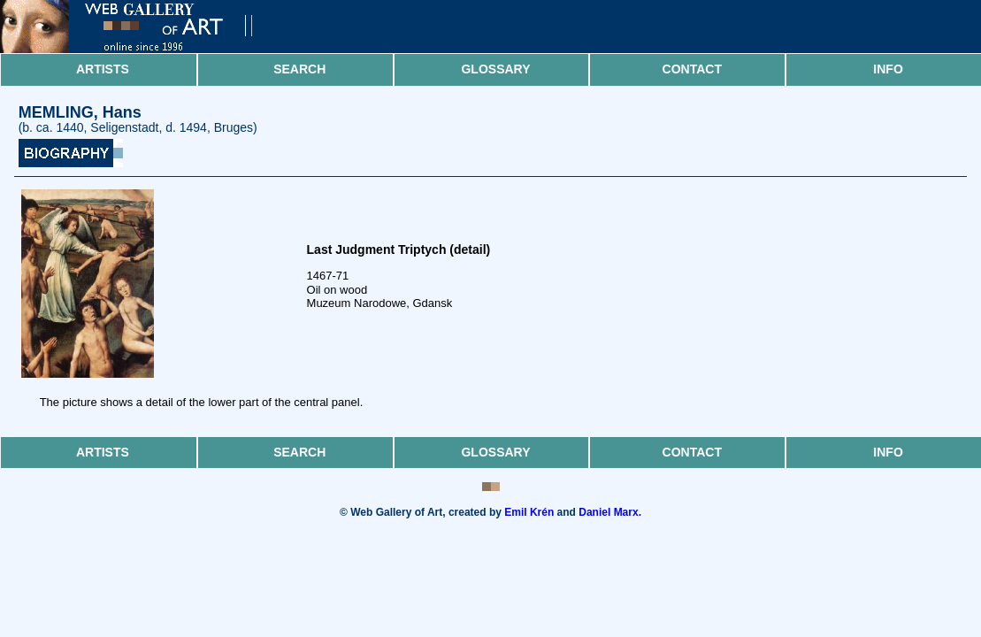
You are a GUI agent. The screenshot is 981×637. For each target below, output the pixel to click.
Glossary (495, 69)
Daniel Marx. (610, 512)
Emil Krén (529, 512)
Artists (102, 69)
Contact (692, 69)
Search (299, 69)
